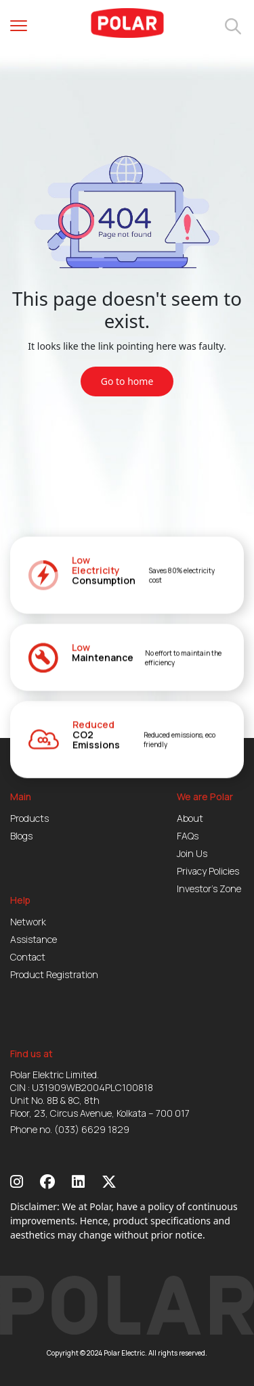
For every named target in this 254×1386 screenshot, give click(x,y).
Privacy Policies (208, 870)
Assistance (33, 939)
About (190, 818)
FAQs (187, 835)
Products (29, 818)
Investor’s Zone (209, 888)
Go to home (127, 381)
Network (28, 921)
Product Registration (54, 974)
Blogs (21, 835)
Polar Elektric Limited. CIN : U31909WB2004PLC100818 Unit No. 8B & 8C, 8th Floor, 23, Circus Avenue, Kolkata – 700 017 (100, 1093)
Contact (27, 956)
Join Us (192, 853)
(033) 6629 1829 (91, 1129)
